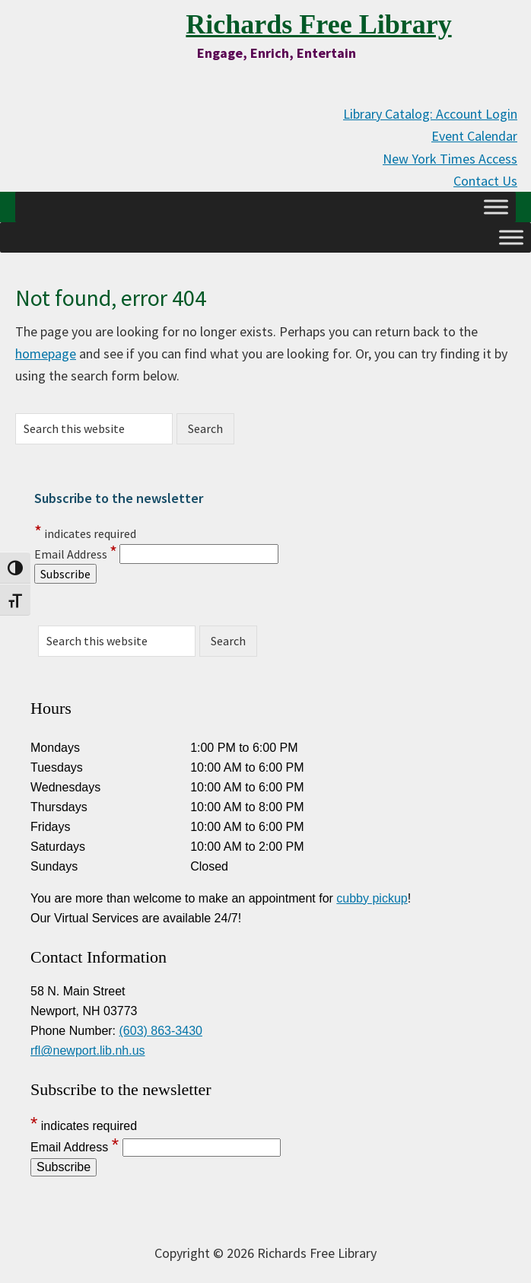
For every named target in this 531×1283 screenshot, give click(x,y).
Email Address (75, 554)
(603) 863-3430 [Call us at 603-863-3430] (160, 1030)
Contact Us (485, 180)
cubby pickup (371, 898)
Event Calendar (474, 136)
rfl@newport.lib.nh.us (87, 1050)
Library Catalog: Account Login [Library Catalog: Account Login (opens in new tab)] (430, 114)
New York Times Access (450, 158)
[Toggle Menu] (496, 206)
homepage (45, 353)
